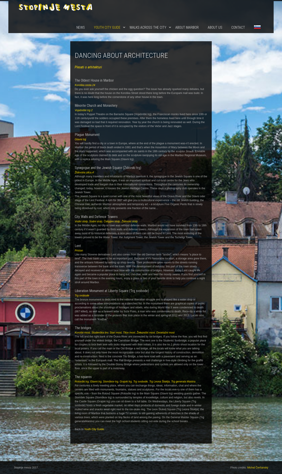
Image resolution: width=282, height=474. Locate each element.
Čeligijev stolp (112, 221)
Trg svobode (82, 295)
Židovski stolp (130, 221)
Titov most (129, 332)
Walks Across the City (148, 27)
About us (215, 27)
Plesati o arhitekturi (88, 67)
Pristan (79, 250)
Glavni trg (80, 139)
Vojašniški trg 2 (84, 110)
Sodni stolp (95, 221)
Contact (238, 27)
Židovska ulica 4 (84, 172)
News (80, 27)
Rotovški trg (82, 381)
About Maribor (187, 27)
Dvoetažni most (165, 332)
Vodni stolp (81, 221)
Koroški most (82, 332)
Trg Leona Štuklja (159, 381)
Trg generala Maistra (183, 381)
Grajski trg (126, 381)
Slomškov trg (110, 381)
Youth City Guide (107, 27)
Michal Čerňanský (257, 467)
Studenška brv (99, 332)
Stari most (116, 332)
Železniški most (146, 332)
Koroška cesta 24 (85, 85)
